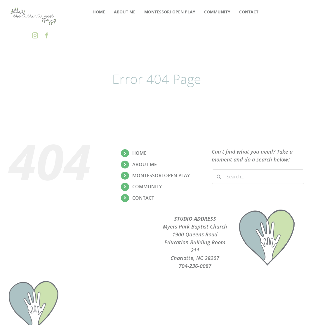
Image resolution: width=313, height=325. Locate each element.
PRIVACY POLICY (118, 234)
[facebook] (47, 35)
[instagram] (35, 35)
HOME (139, 153)
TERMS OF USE (118, 242)
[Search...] (258, 176)
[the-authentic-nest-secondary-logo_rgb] (33, 8)
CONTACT (143, 198)
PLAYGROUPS (118, 226)
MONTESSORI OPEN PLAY (161, 175)
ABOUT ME (144, 164)
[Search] (219, 176)
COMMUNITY (147, 186)
